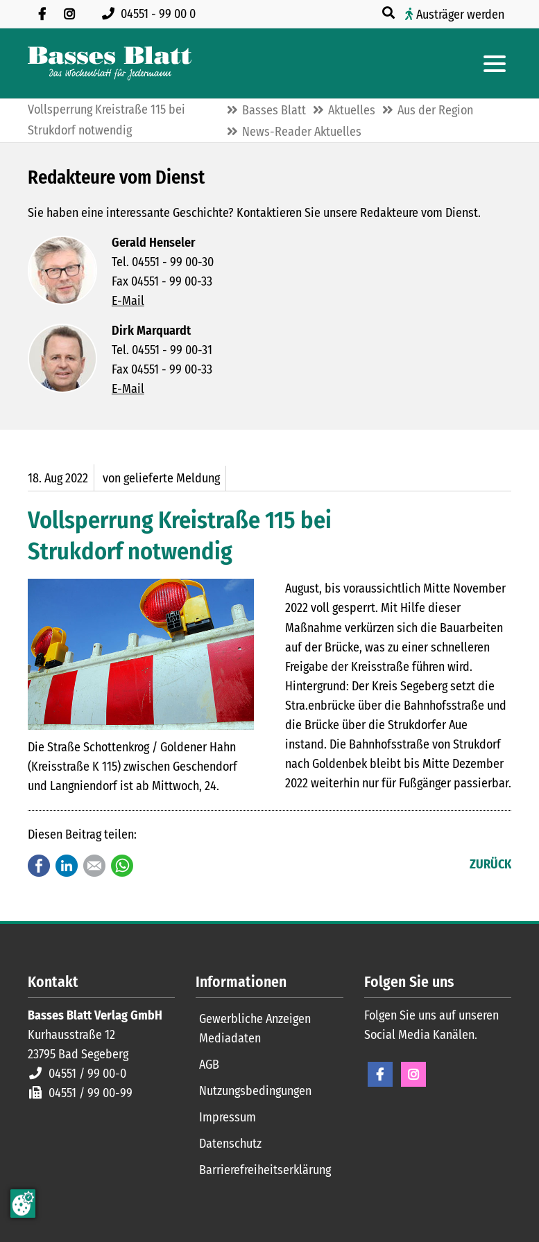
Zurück (490, 864)
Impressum (227, 1117)
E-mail (94, 866)
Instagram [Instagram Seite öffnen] (413, 1074)
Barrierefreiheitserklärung (265, 1170)
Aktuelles (351, 110)
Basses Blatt (274, 110)
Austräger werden (460, 14)
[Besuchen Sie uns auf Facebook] (41, 14)
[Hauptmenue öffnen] (494, 63)
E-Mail (128, 300)
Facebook (39, 866)
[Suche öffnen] (390, 13)
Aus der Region (435, 110)
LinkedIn (66, 866)
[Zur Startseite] (109, 63)
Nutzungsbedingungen (255, 1091)
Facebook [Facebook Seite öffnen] (380, 1074)
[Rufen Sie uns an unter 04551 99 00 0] (151, 14)
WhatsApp (122, 866)
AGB (209, 1064)
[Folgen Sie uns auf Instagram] (69, 14)
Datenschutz (230, 1143)
